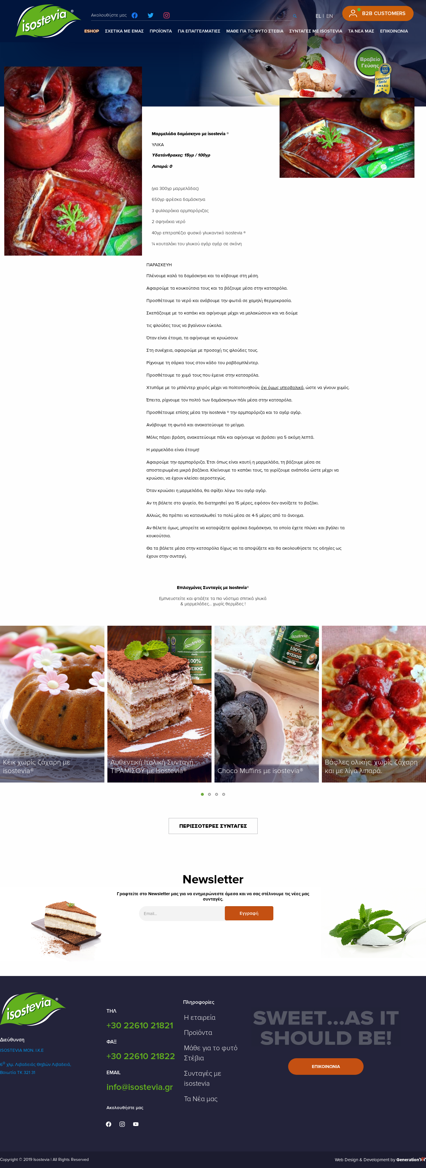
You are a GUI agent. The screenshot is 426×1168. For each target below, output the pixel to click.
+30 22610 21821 (139, 1025)
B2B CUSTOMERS (384, 13)
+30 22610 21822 (140, 1056)
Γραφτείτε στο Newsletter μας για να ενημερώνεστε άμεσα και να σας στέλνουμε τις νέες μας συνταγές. (213, 896)
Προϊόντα (198, 1033)
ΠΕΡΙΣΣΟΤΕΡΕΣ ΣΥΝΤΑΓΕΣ (213, 826)
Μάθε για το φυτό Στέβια (211, 1053)
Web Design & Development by (380, 1159)
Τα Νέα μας (200, 1099)
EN (329, 16)
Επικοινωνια (326, 1066)
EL (318, 16)
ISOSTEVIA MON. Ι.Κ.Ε (22, 1050)
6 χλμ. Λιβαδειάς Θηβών (26, 1064)
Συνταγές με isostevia (202, 1078)
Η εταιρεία (199, 1018)
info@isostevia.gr (139, 1087)
